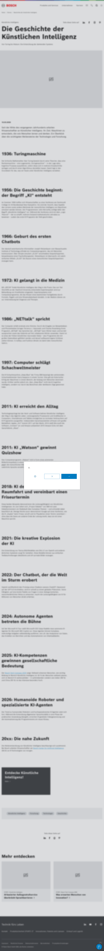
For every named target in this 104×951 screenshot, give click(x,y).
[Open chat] (99, 947)
